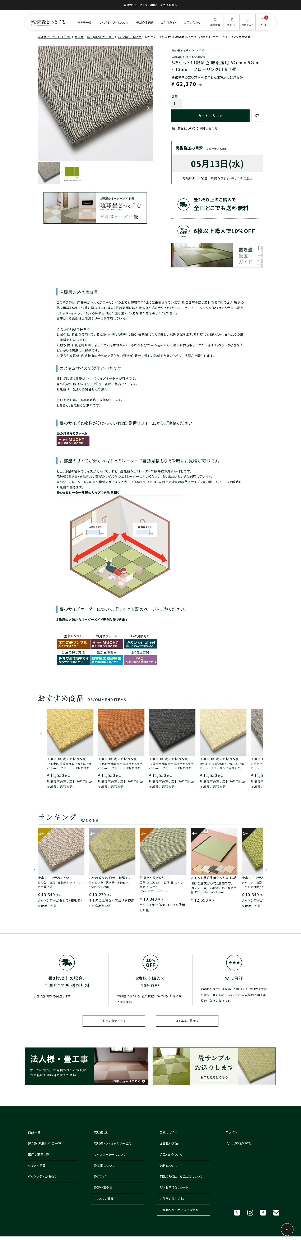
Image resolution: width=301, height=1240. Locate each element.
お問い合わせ (192, 22)
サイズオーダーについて (114, 22)
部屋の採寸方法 (73, 652)
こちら (248, 178)
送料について (168, 1165)
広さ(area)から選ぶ (100, 37)
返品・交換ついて (171, 1155)
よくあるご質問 (186, 1021)
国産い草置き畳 (38, 1155)
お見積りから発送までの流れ (179, 1210)
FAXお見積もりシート (174, 1188)
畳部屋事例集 (107, 652)
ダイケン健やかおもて (42, 1177)
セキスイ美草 (37, 1165)
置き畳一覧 (85, 22)
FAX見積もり (140, 636)
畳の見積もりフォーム (72, 433)
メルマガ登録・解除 (238, 1143)
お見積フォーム (106, 636)
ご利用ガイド (169, 22)
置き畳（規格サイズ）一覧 (44, 1143)
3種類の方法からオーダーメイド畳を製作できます (92, 619)
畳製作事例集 (103, 1188)
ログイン (231, 1132)
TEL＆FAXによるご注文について (181, 1177)
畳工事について (104, 1165)
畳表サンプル (73, 636)
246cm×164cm (130, 37)
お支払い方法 (169, 1143)
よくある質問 (140, 652)
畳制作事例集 (145, 22)
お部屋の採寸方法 (172, 1199)
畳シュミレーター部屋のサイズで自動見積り (88, 492)
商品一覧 (34, 1132)
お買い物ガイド (113, 1021)
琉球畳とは (101, 1132)
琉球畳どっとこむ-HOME (54, 37)
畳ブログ (100, 1177)
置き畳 (79, 37)
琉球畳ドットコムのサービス (112, 1143)
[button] (41, 735)
